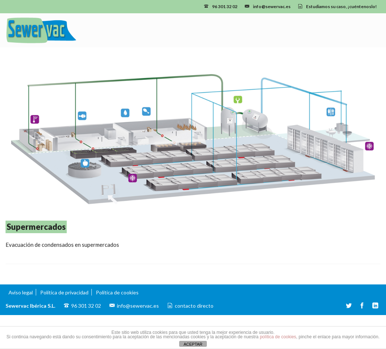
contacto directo (194, 306)
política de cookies (278, 336)
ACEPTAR (193, 344)
